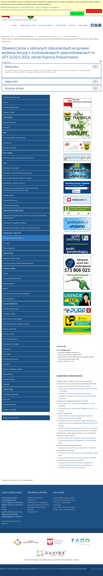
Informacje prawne (9, 404)
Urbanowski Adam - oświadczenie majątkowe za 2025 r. (77, 403)
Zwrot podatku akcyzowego (63, 498)
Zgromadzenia (8, 374)
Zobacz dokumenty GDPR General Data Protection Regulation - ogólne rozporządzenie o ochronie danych (36, 10)
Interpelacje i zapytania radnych (14, 183)
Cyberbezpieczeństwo (10, 359)
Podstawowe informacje (11, 97)
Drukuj (100, 61)
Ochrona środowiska (10, 339)
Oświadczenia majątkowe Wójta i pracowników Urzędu (21, 228)
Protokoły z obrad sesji (11, 168)
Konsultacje (7, 349)
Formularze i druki (9, 314)
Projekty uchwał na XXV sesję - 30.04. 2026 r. (73, 448)
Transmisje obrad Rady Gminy (64, 500)
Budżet (5, 273)
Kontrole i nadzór (9, 379)
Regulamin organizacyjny (11, 258)
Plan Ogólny (7, 354)
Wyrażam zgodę (77, 13)
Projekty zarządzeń (9, 148)
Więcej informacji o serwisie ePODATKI (77, 231)
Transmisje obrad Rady (11, 205)
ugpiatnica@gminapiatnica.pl (12, 512)
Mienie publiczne (9, 284)
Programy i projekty (9, 409)
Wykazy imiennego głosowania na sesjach (17, 178)
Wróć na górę (97, 569)
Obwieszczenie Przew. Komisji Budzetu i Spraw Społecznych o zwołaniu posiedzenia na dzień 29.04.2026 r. (77, 388)
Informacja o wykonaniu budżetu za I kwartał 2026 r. (76, 453)
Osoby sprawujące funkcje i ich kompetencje (18, 263)
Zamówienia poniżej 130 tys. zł (13, 238)
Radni (5, 163)
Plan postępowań (9, 248)
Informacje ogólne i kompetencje (14, 138)
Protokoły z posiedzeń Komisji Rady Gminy (17, 173)
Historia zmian (14, 88)
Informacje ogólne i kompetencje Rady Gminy (18, 158)
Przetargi (6, 243)
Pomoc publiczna (9, 299)
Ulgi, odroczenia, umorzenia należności (16, 294)
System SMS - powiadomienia (64, 509)
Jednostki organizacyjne (11, 107)
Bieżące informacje (9, 122)
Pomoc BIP (6, 399)
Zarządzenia (7, 143)
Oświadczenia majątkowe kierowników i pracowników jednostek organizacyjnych (25, 217)
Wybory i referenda (9, 329)
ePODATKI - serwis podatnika (64, 507)
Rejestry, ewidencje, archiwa (12, 369)
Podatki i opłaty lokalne (11, 309)
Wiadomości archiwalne (11, 418)
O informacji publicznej (10, 394)
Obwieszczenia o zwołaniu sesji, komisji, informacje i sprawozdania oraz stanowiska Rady (21, 189)
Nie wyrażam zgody (94, 11)
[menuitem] (14, 25)
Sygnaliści (6, 384)
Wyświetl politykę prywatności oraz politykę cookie (18, 7)
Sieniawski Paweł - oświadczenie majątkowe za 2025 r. (76, 408)
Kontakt (30, 509)
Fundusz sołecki (8, 334)
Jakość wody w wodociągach (12, 319)
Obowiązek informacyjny (36, 507)
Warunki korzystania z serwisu (38, 505)
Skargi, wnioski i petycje (11, 344)
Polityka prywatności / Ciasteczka (35, 499)
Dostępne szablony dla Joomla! (49, 569)
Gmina (5, 102)
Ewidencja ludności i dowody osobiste (16, 324)
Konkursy (6, 128)
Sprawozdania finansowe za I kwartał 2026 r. (73, 458)
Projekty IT (6, 364)
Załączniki (11, 81)
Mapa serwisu (32, 512)
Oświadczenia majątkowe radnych (14, 223)
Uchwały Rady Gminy (10, 200)
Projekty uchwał (8, 195)
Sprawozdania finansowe (12, 278)
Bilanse (5, 289)
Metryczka (11, 67)
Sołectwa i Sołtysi (9, 112)
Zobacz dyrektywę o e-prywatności (47, 7)
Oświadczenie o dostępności (37, 502)
